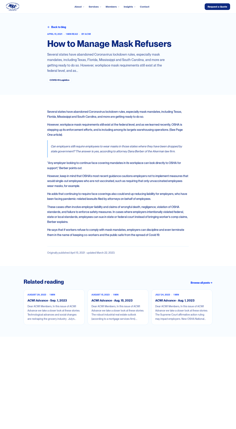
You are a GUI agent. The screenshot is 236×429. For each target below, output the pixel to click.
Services (95, 6)
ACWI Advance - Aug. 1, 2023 (175, 300)
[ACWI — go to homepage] (12, 7)
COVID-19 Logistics (59, 80)
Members (113, 6)
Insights (130, 6)
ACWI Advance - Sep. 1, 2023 (47, 300)
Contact (144, 6)
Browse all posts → (201, 282)
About (79, 6)
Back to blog (56, 27)
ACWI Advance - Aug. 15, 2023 (112, 300)
